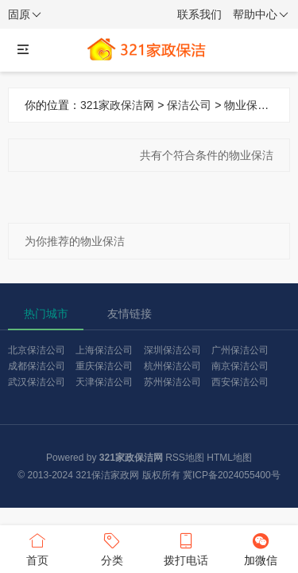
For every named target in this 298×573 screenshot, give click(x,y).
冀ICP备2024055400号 (232, 475)
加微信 (260, 548)
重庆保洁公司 (104, 366)
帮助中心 (260, 15)
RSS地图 (184, 457)
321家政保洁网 (117, 105)
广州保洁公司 (240, 350)
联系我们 (199, 14)
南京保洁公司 (240, 366)
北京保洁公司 (36, 350)
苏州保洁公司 (172, 382)
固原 (24, 15)
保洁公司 (189, 105)
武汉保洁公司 (36, 382)
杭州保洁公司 (172, 366)
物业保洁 (246, 105)
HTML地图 (229, 457)
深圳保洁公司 (172, 350)
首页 (37, 548)
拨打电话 (186, 548)
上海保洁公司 (104, 350)
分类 (112, 548)
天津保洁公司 (104, 382)
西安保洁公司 (240, 382)
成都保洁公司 (36, 366)
